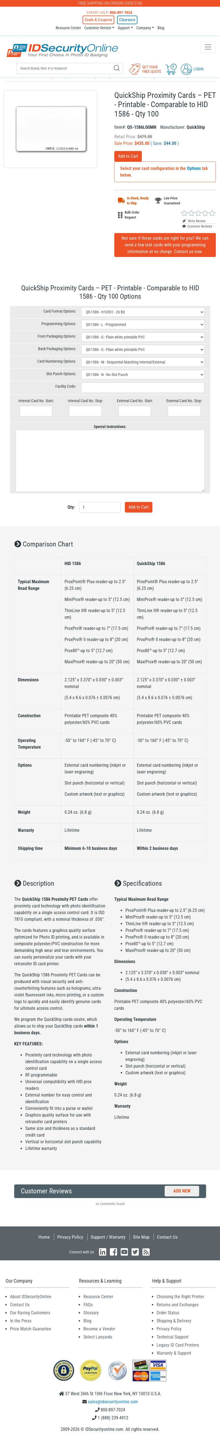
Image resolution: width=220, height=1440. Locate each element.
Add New (182, 1191)
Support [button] (124, 27)
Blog (160, 27)
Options (194, 168)
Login (192, 68)
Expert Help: (109, 12)
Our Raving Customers (30, 1312)
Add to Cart (128, 156)
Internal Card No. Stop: (85, 401)
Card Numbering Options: (56, 361)
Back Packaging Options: (57, 349)
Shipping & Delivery (174, 1320)
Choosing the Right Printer (180, 1296)
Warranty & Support (174, 1353)
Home (44, 1237)
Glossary (91, 1312)
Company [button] (143, 27)
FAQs (88, 1304)
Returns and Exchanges (178, 1304)
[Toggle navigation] (208, 46)
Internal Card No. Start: (36, 401)
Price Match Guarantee (30, 1329)
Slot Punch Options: (61, 374)
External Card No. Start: (135, 401)
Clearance (126, 20)
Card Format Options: (59, 311)
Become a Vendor (99, 1329)
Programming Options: (58, 323)
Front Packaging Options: (57, 336)
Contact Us (167, 1237)
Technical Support (173, 1337)
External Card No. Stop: (184, 401)
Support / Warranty (108, 1237)
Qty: (71, 507)
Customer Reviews (197, 226)
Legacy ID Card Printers (178, 1345)
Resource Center (68, 27)
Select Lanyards (97, 1337)
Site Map (141, 1237)
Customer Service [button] (97, 27)
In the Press (20, 1320)
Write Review (194, 221)
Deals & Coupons (99, 20)
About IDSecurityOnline (30, 1296)
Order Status (168, 1312)
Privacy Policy (70, 1237)
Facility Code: (65, 386)
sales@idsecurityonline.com (113, 1401)
